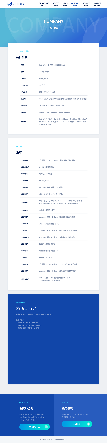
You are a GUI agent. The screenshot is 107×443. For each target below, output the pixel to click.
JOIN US (76, 424)
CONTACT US (34, 426)
